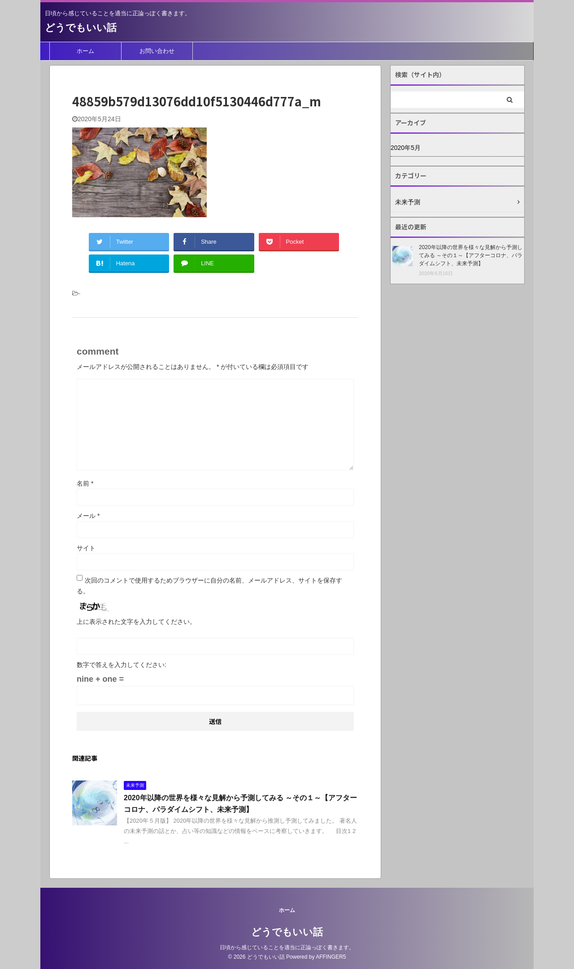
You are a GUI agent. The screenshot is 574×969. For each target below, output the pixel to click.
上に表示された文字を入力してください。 (136, 621)
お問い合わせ (156, 51)
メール (88, 515)
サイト (86, 548)
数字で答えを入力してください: (121, 664)
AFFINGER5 (331, 957)
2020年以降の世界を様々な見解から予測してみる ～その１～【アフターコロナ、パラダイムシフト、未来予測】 (470, 255)
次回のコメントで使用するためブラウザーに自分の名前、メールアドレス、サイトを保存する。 (209, 586)
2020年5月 (406, 147)
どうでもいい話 (81, 27)
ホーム (85, 51)
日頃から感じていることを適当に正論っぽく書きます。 (287, 947)
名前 (85, 483)
